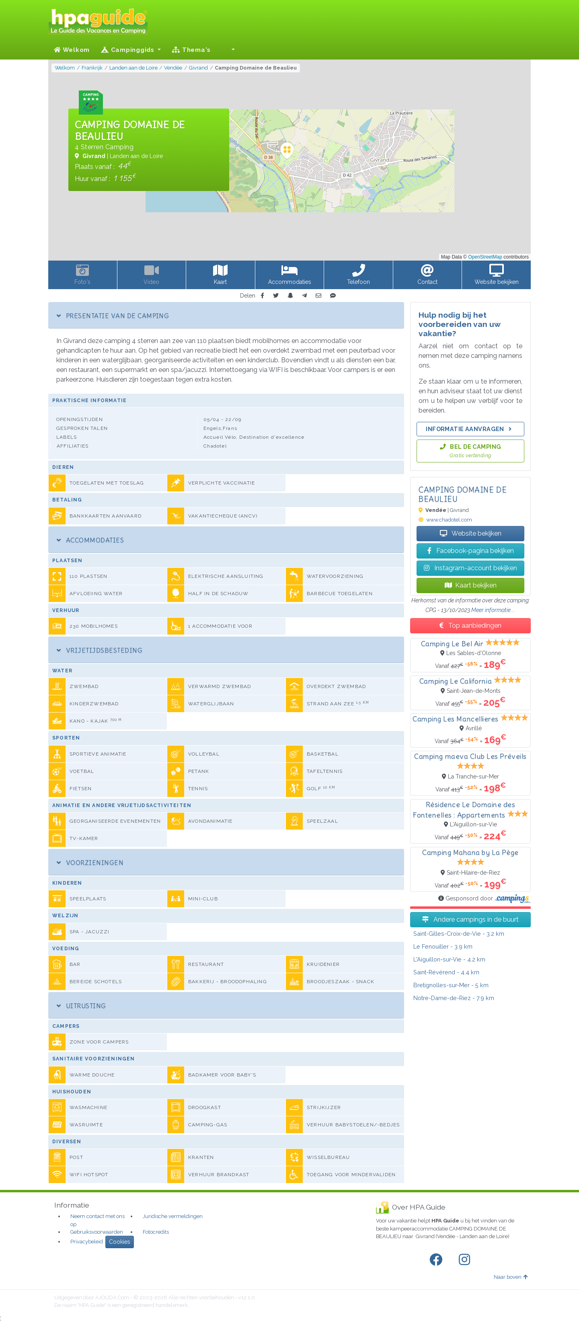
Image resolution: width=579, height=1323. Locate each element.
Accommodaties (90, 540)
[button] (228, 50)
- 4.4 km (446, 972)
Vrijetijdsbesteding (99, 650)
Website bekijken (470, 533)
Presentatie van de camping (113, 316)
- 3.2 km (458, 933)
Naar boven (511, 1277)
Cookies (119, 1242)
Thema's (191, 49)
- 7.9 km (453, 997)
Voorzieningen (90, 863)
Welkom (72, 49)
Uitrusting (81, 1006)
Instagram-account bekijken (470, 568)
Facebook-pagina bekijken (470, 551)
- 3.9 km (442, 946)
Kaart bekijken (471, 585)
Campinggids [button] (128, 49)
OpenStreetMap (485, 257)
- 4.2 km (449, 959)
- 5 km (451, 985)
